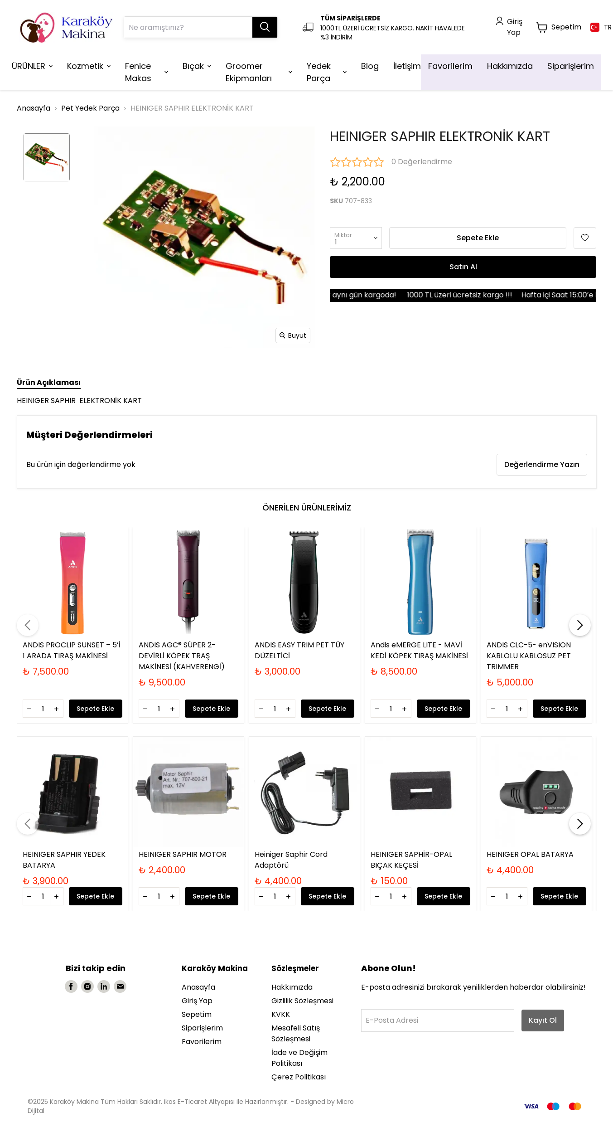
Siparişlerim (202, 1028)
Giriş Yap (197, 1001)
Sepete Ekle (478, 238)
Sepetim (197, 1014)
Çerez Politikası (298, 1077)
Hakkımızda (292, 987)
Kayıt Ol (543, 1020)
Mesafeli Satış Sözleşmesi (295, 1033)
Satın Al (463, 267)
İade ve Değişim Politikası (299, 1058)
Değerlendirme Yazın (541, 464)
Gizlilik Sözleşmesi (302, 1001)
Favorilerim (202, 1041)
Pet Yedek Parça (90, 108)
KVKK (280, 1014)
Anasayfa (33, 108)
